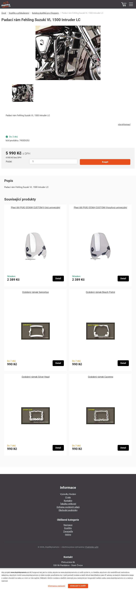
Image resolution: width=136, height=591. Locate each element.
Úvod (3, 13)
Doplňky (68, 528)
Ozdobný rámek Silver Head (35, 376)
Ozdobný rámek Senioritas (35, 292)
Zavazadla (68, 531)
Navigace (68, 525)
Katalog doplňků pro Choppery (45, 13)
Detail (58, 278)
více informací (124, 124)
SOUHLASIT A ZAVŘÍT (78, 586)
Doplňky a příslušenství (19, 13)
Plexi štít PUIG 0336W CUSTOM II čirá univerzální (35, 207)
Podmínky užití (91, 547)
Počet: (9, 161)
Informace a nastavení (56, 586)
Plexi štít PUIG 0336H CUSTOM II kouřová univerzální (100, 207)
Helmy (68, 534)
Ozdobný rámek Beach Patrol (100, 292)
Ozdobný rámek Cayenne (100, 376)
